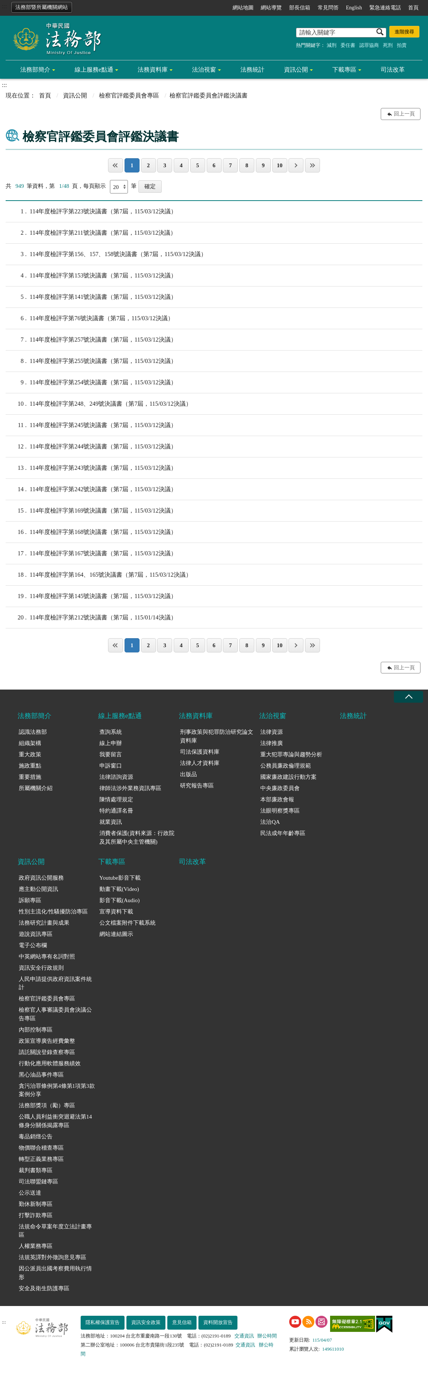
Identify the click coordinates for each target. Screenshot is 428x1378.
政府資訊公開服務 (41, 878)
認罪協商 (369, 45)
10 (279, 165)
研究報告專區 (197, 786)
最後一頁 (312, 165)
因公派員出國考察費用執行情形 (55, 1273)
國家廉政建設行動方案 (288, 777)
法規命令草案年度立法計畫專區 (55, 1231)
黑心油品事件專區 (41, 1075)
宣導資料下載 (116, 912)
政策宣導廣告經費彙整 (47, 1041)
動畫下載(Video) (119, 889)
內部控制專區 (36, 1030)
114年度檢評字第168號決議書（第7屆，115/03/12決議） (91, 532)
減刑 (331, 45)
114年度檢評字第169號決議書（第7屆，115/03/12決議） (91, 510)
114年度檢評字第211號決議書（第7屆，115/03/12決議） (91, 232)
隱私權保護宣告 (103, 1322)
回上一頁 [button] (404, 114)
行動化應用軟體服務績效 (50, 1063)
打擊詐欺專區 (36, 1215)
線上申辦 (110, 743)
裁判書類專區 (36, 1170)
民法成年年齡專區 (282, 833)
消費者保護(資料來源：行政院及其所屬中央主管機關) (136, 837)
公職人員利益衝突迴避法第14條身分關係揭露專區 (55, 1121)
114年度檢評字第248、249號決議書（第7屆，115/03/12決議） (99, 403)
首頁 (413, 7)
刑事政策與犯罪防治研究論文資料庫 (216, 736)
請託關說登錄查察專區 (47, 1052)
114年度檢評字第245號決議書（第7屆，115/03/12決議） (91, 425)
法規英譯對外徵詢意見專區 (52, 1257)
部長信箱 (299, 7)
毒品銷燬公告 (36, 1137)
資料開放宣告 (218, 1322)
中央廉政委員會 (280, 788)
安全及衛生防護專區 (44, 1288)
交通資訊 (244, 1336)
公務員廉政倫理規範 (285, 766)
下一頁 (295, 165)
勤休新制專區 (36, 1204)
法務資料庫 (153, 69)
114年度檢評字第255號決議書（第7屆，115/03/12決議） (91, 361)
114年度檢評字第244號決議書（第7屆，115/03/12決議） (91, 446)
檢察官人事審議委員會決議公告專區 (55, 1014)
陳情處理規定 (116, 799)
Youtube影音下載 (120, 878)
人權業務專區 (36, 1246)
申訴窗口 (110, 766)
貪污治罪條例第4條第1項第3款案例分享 (57, 1090)
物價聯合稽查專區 (41, 1148)
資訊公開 (296, 69)
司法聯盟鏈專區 (38, 1182)
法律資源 (271, 732)
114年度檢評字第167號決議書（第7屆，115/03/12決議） (91, 553)
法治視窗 (204, 69)
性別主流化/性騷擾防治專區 (53, 912)
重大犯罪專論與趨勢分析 (291, 754)
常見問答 (328, 7)
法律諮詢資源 (116, 777)
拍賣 (402, 45)
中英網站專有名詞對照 (47, 957)
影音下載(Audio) (119, 900)
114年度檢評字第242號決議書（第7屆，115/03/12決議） (91, 489)
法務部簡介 (35, 69)
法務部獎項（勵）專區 (47, 1105)
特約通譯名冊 (116, 811)
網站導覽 (271, 7)
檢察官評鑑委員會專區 (129, 95)
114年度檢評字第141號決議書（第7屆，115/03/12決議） (91, 296)
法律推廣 (271, 743)
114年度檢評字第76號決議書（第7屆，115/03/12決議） (90, 318)
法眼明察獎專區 (280, 811)
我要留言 (110, 754)
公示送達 (30, 1193)
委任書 (348, 45)
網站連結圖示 (116, 934)
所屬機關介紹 (36, 788)
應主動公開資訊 (38, 889)
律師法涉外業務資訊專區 (130, 788)
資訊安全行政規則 (41, 968)
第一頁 (115, 165)
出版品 (188, 774)
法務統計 (252, 69)
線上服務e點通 (94, 69)
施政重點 (30, 766)
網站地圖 (243, 7)
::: (4, 6)
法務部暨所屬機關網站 (41, 7)
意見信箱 (182, 1322)
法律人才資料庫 (199, 763)
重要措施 (30, 777)
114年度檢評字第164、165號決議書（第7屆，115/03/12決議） (99, 574)
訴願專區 (30, 900)
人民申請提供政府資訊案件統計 (55, 983)
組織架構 (30, 743)
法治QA (270, 822)
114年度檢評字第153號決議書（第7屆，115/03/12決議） (91, 275)
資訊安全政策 (146, 1322)
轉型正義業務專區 (41, 1159)
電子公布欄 (33, 945)
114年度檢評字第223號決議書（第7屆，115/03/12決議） (91, 211)
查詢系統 (110, 732)
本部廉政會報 (277, 799)
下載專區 (344, 69)
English (354, 7)
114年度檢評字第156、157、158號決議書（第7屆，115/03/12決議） (106, 254)
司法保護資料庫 (199, 752)
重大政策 (30, 754)
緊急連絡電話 (385, 7)
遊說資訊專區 (36, 934)
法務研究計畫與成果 (44, 923)
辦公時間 (267, 1336)
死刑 (388, 45)
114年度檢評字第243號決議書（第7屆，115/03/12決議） (91, 467)
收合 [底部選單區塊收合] (408, 697)
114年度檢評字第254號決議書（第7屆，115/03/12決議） (91, 382)
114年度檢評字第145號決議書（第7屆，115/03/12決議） (91, 596)
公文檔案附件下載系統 (127, 923)
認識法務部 (33, 732)
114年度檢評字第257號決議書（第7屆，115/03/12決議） (91, 339)
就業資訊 (110, 822)
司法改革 (393, 69)
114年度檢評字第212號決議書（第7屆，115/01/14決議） (91, 617)
